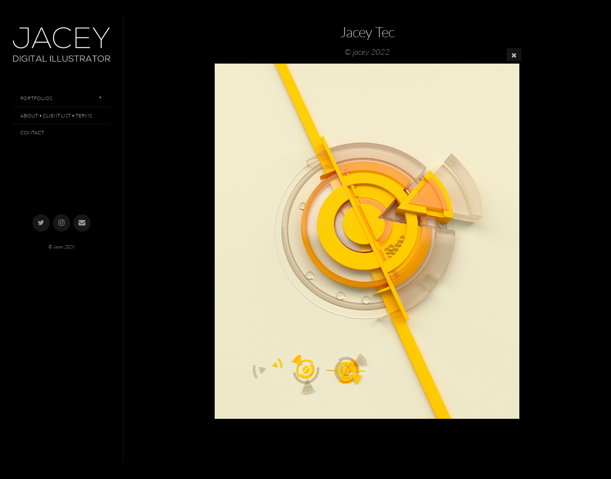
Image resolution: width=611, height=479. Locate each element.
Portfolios (36, 98)
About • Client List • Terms (56, 115)
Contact (32, 132)
